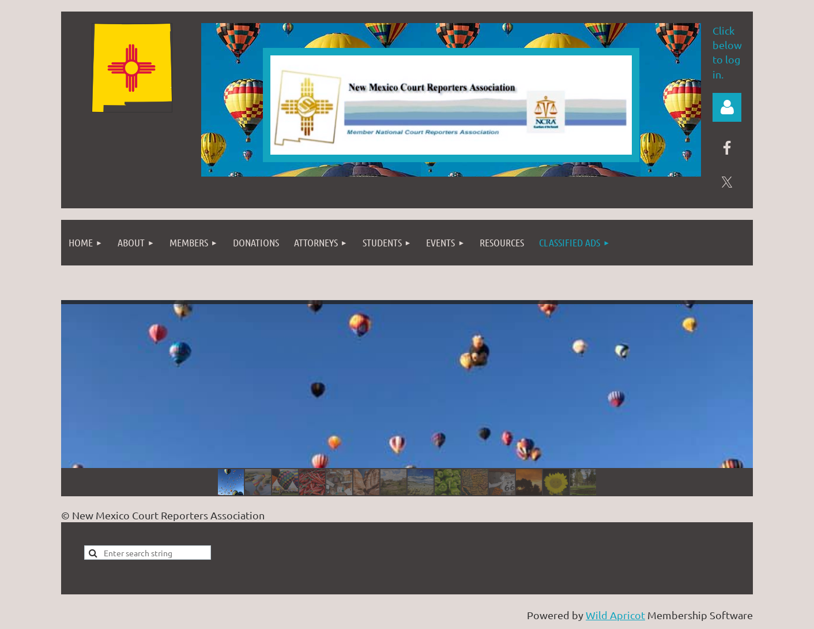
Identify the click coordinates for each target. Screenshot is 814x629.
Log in (727, 107)
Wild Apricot (615, 615)
